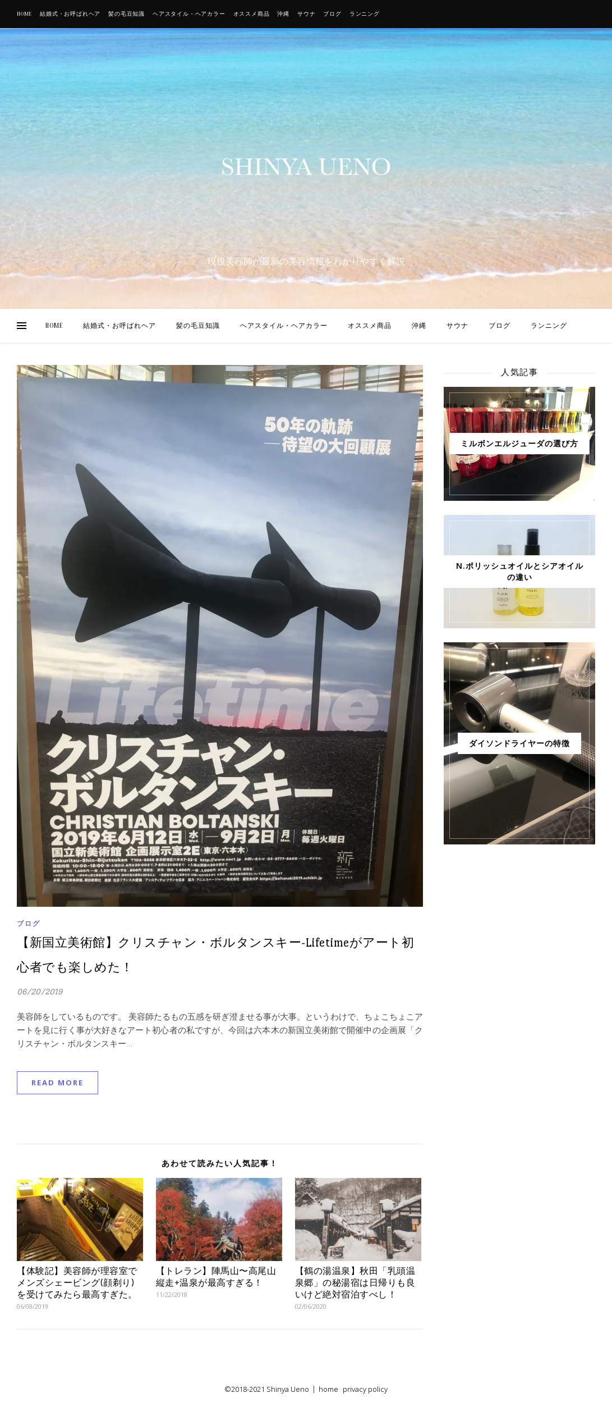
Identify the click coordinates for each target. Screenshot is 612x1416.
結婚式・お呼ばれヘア (70, 14)
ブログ (332, 14)
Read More (57, 1082)
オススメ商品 (251, 14)
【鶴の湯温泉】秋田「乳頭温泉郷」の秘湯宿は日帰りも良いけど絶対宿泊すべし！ (355, 1282)
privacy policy (365, 1389)
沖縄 (283, 14)
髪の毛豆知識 (126, 14)
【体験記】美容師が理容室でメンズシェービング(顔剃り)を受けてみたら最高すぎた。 (77, 1282)
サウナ (306, 14)
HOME (24, 14)
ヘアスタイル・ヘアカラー (189, 14)
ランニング (364, 14)
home (328, 1389)
